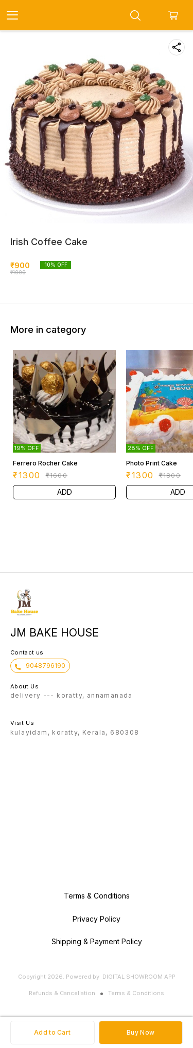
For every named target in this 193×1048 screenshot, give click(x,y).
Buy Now (140, 1032)
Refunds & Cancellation (62, 993)
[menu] (12, 15)
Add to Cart (52, 1032)
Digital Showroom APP (139, 976)
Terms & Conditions (136, 993)
